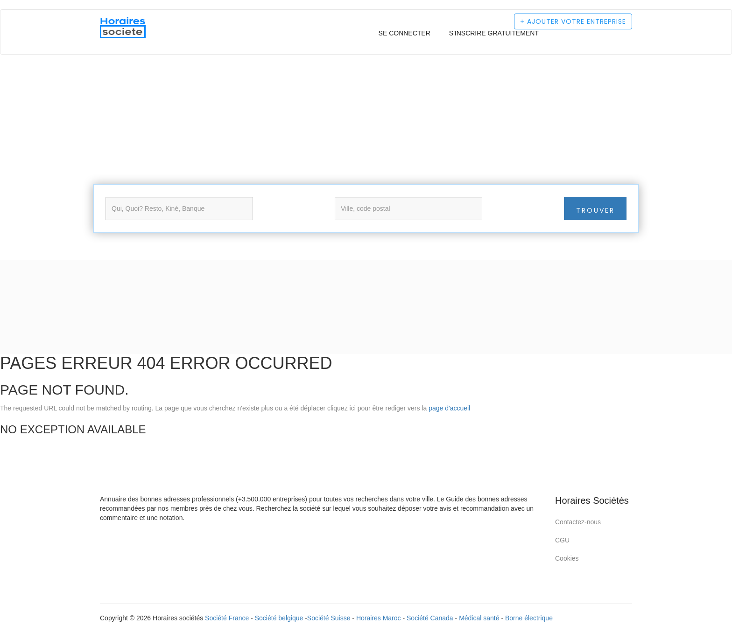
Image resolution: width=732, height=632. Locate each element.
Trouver (595, 210)
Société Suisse (329, 618)
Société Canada (430, 618)
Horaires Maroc (378, 618)
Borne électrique (529, 618)
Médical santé (479, 618)
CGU (562, 540)
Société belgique (279, 618)
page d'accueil (449, 408)
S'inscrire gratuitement (494, 33)
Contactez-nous (578, 522)
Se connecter (404, 33)
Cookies (567, 558)
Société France (227, 618)
